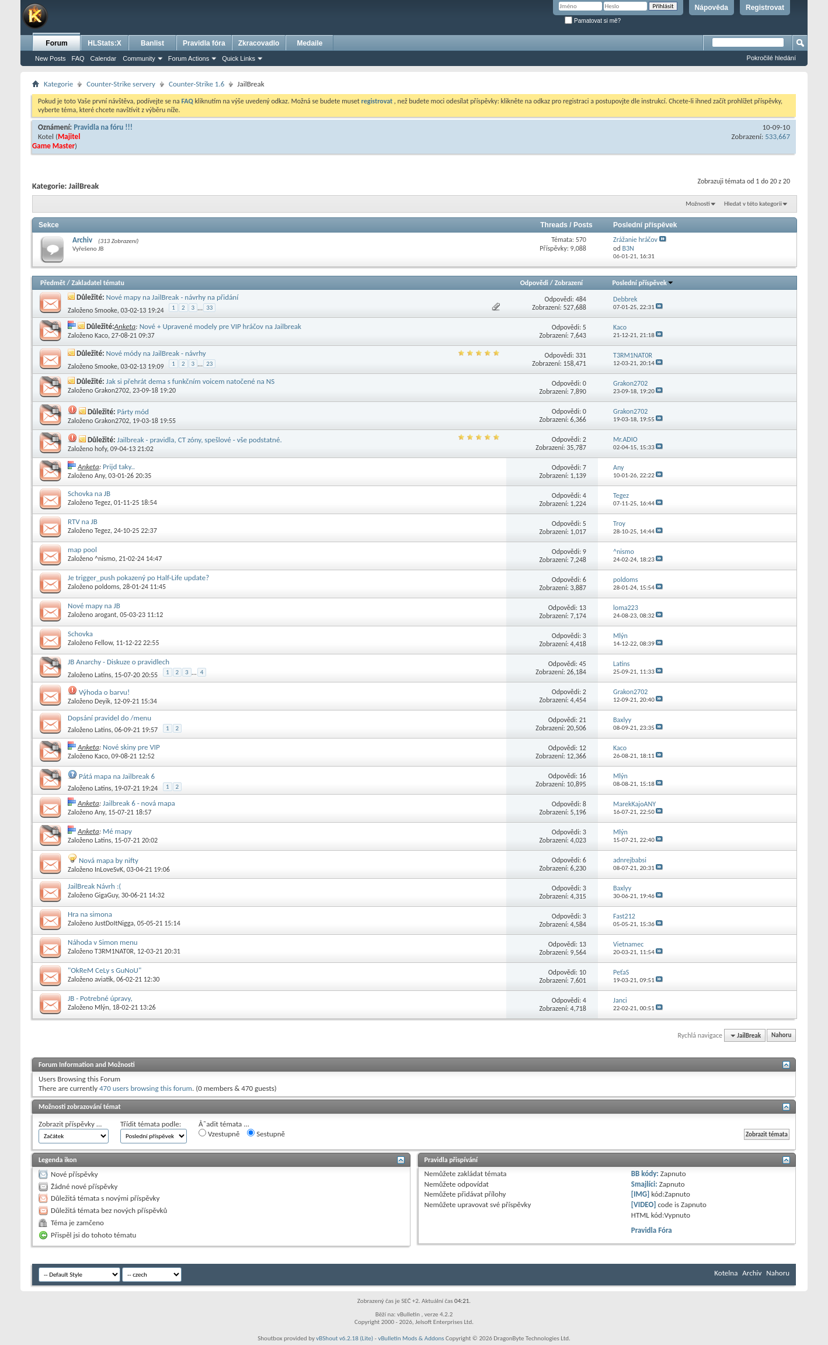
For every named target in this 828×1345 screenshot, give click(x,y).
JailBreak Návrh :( (94, 886)
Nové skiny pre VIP (131, 747)
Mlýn (102, 1007)
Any (100, 476)
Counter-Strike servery (120, 83)
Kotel (46, 136)
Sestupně (266, 1133)
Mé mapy (117, 831)
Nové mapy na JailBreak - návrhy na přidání (172, 297)
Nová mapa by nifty (108, 860)
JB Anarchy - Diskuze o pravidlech (118, 661)
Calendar (104, 58)
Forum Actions (188, 58)
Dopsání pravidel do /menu (109, 717)
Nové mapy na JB (94, 605)
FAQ (78, 58)
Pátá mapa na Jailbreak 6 (117, 776)
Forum (56, 43)
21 (582, 720)
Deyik (102, 701)
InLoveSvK (109, 869)
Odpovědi (534, 283)
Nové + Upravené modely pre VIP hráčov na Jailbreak (220, 326)
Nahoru (781, 1035)
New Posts (50, 58)
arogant (105, 615)
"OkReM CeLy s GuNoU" (104, 970)
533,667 (777, 136)
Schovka (80, 633)
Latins (103, 675)
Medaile (309, 43)
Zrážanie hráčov (635, 239)
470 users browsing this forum (145, 1088)
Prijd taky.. (119, 466)
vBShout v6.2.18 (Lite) (344, 1338)
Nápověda (711, 8)
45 (582, 664)
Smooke (106, 310)
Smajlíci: (644, 1184)
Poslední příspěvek (643, 283)
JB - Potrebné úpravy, (100, 998)
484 (581, 299)
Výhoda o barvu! (104, 692)
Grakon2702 (112, 390)
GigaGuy (106, 895)
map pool (82, 549)
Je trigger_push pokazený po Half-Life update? (138, 577)
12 (582, 748)
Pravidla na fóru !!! (103, 127)
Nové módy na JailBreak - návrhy (156, 353)
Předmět (52, 283)
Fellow (104, 643)
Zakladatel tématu (97, 283)
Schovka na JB (89, 493)
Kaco (101, 335)
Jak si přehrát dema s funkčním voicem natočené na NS (190, 381)
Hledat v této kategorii (753, 203)
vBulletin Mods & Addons (411, 1338)
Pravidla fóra (204, 43)
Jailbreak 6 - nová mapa (139, 803)
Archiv (82, 239)
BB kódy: (645, 1173)
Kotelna (725, 1272)
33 (209, 307)
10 (582, 972)
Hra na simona (90, 914)
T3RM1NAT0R (114, 951)
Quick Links (238, 58)
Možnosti (697, 203)
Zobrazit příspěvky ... (70, 1123)
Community (139, 58)
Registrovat (765, 8)
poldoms (107, 587)
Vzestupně (219, 1133)
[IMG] (640, 1194)
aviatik (104, 979)
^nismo (105, 558)
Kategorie (58, 83)
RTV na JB (83, 521)
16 (582, 776)
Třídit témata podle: (150, 1123)
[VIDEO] (643, 1204)
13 (582, 608)
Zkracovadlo (259, 43)
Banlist (152, 43)
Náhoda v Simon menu (103, 942)
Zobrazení (569, 283)
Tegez (102, 502)
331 (581, 355)
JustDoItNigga (114, 923)
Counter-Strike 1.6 (196, 83)
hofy (101, 449)
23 (209, 364)
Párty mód (132, 411)
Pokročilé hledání (771, 57)
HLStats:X (104, 43)
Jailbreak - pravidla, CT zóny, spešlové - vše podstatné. (199, 439)
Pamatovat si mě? (593, 21)
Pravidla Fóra (651, 1230)
